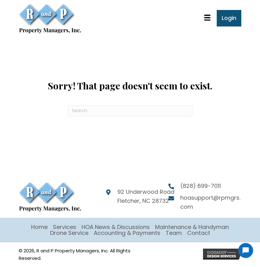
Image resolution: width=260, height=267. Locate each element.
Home (39, 227)
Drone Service (69, 233)
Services (64, 227)
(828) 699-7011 (200, 186)
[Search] (130, 110)
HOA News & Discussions (116, 227)
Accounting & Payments (127, 233)
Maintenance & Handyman (192, 227)
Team (174, 233)
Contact (198, 233)
